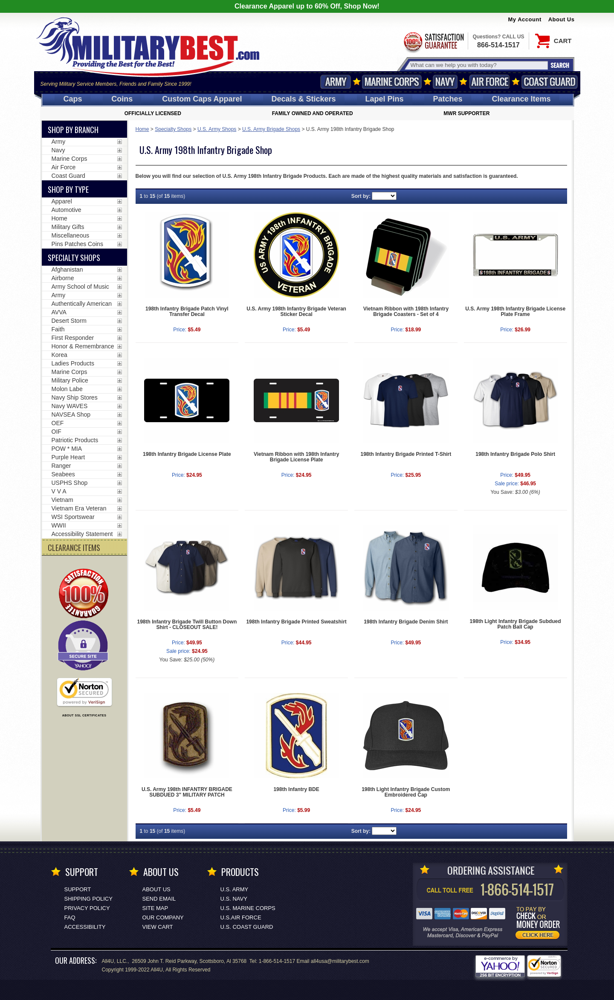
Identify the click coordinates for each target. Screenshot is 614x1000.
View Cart (157, 927)
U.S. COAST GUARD (246, 927)
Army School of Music (80, 286)
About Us (561, 19)
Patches (447, 99)
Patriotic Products (75, 440)
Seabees (63, 474)
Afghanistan (67, 269)
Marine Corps (392, 82)
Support (77, 889)
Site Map (155, 908)
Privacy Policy (87, 908)
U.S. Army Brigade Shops (271, 129)
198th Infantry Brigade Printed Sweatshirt (296, 622)
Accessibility (85, 927)
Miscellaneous (71, 235)
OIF (56, 431)
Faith (58, 329)
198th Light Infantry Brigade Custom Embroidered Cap (406, 792)
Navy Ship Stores (75, 397)
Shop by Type (68, 189)
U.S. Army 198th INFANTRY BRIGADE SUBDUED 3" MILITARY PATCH (187, 792)
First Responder (73, 337)
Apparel (62, 201)
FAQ (69, 917)
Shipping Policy (88, 899)
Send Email (159, 899)
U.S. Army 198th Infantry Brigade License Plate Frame (515, 311)
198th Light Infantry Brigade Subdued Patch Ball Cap (515, 624)
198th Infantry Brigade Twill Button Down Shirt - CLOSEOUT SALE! (187, 624)
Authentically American (82, 303)
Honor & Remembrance (83, 346)
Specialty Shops (173, 129)
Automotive (66, 209)
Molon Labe (67, 389)
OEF (58, 423)
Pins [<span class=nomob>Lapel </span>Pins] (384, 99)
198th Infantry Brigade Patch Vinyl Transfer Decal (187, 311)
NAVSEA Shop (71, 414)
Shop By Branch (73, 129)
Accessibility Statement (82, 533)
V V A (59, 491)
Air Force (489, 82)
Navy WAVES (70, 406)
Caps (72, 99)
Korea (59, 354)
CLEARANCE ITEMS (74, 547)
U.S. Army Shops (216, 129)
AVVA (59, 312)
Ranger (61, 465)
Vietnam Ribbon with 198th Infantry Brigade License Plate (296, 457)
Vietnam (62, 499)
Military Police (70, 380)
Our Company (163, 917)
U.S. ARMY (234, 889)
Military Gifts (68, 226)
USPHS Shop (70, 482)
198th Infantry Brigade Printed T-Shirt (406, 454)
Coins (122, 99)
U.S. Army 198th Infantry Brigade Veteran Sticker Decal (296, 311)
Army (335, 82)
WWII (59, 525)
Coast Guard (550, 82)
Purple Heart (68, 457)
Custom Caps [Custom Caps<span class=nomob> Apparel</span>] (202, 99)
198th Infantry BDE (296, 789)
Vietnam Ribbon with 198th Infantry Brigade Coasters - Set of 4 (406, 311)
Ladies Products (73, 363)
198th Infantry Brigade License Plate (187, 454)
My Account (525, 19)
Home (142, 129)
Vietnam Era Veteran (79, 508)
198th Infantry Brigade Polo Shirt (515, 454)
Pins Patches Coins (77, 244)
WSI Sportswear (73, 516)
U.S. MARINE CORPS (247, 908)
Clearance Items (521, 99)
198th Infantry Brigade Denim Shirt (406, 622)
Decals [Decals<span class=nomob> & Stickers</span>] (304, 99)
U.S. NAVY (233, 899)
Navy (445, 82)
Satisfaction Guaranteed (433, 41)
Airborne (63, 278)
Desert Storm (69, 320)
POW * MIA (67, 448)
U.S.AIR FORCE (240, 917)
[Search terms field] (478, 65)
